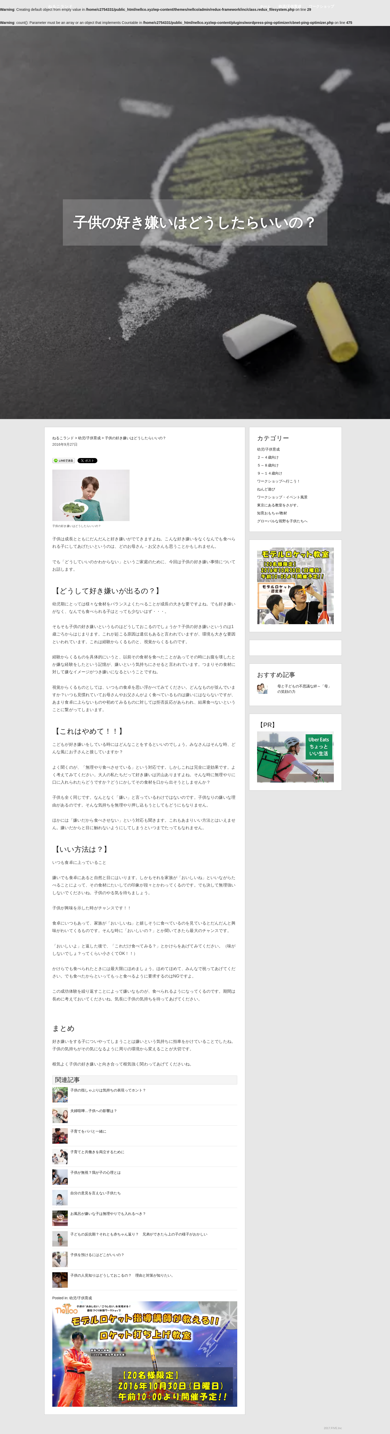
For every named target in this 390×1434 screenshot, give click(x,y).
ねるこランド (60, 6)
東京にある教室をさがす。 (278, 505)
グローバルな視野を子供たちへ (282, 521)
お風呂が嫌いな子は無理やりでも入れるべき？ (108, 1214)
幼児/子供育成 (289, 6)
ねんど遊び (266, 489)
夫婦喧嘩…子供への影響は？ (93, 1111)
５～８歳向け (268, 465)
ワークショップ (321, 6)
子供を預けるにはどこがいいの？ (97, 1255)
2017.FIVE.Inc (333, 1428)
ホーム (265, 6)
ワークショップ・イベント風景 (282, 497)
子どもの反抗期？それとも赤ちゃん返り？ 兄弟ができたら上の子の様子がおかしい (138, 1234)
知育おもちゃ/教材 (272, 513)
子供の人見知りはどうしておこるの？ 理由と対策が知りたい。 (122, 1275)
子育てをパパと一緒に (88, 1131)
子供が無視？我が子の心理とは (95, 1172)
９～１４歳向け (269, 473)
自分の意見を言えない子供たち (95, 1193)
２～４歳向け (268, 457)
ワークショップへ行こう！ (278, 481)
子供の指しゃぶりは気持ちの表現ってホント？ (108, 1090)
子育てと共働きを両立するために (97, 1152)
